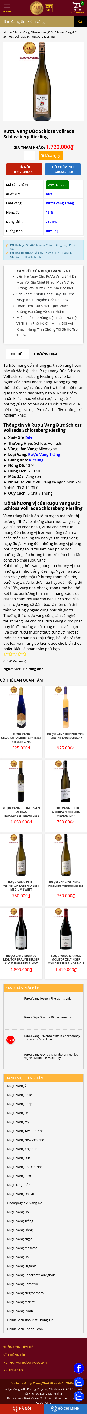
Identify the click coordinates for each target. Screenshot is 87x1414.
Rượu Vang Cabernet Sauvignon (31, 1275)
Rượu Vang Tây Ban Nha (25, 1131)
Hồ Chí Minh (65, 1409)
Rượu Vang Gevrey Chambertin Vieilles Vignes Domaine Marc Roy (51, 1056)
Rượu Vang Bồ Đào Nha (25, 1167)
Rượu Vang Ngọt (19, 1239)
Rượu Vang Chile (19, 1095)
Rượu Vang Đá (18, 1257)
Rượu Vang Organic (21, 1266)
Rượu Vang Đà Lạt (20, 1194)
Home (7, 32)
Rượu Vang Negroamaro (25, 1293)
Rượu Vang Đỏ (18, 1212)
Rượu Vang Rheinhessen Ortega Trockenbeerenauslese (21, 812)
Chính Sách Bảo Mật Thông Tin (30, 1320)
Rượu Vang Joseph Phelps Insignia (47, 998)
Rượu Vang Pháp (19, 1104)
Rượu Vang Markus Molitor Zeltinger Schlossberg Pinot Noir (65, 959)
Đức (49, 194)
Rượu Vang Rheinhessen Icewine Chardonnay (65, 736)
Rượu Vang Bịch (19, 1176)
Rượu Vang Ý (16, 1086)
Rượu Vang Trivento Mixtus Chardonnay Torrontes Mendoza (52, 1037)
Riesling (52, 231)
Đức (29, 437)
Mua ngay (50, 155)
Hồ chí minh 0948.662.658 (63, 169)
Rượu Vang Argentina (23, 1149)
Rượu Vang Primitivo (22, 1284)
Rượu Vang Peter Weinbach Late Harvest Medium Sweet (21, 885)
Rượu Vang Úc (18, 1113)
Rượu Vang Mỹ (18, 1122)
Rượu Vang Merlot (21, 1302)
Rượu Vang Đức (43, 32)
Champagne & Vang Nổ (24, 1203)
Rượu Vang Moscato (22, 1248)
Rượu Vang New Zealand (25, 1140)
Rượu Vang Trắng (60, 203)
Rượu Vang (22, 32)
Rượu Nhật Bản (18, 1185)
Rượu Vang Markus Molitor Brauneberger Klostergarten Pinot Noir (21, 961)
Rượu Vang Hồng (20, 1230)
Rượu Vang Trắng (44, 454)
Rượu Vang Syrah (20, 1311)
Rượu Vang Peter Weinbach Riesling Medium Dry (66, 812)
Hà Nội (22, 1409)
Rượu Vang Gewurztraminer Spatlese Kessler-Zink (21, 738)
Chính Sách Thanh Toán (25, 1329)
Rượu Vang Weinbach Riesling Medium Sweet (65, 884)
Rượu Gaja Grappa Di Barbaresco (47, 1017)
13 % (49, 212)
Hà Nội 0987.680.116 (24, 169)
